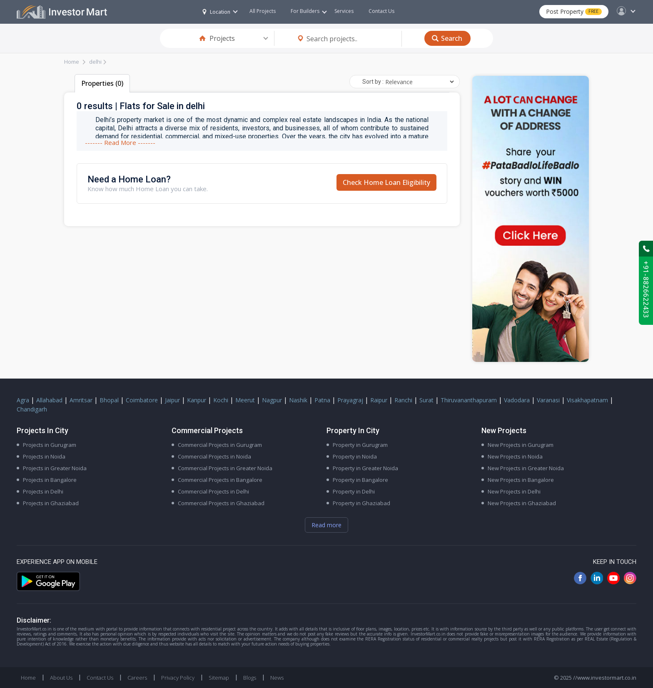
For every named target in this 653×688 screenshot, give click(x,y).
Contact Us (381, 11)
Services (344, 11)
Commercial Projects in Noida (214, 456)
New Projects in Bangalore (521, 480)
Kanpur (196, 400)
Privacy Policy (177, 677)
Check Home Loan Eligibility (386, 182)
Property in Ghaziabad (361, 503)
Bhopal (109, 400)
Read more (326, 525)
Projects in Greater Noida (55, 468)
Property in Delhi (354, 491)
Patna (322, 400)
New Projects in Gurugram (520, 445)
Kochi (220, 400)
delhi (95, 61)
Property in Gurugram (360, 445)
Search (451, 38)
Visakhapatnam (587, 400)
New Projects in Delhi (514, 491)
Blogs (249, 677)
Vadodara (517, 400)
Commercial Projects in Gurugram (220, 445)
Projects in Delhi (43, 491)
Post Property (574, 11)
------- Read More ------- (120, 142)
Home (71, 61)
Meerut (245, 400)
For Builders (309, 11)
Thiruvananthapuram (469, 400)
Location (216, 11)
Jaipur (172, 400)
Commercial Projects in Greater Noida (225, 468)
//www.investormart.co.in (604, 677)
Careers (137, 677)
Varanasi (548, 400)
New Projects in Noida (515, 456)
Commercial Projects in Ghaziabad (221, 503)
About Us (61, 677)
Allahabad (49, 400)
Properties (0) (102, 83)
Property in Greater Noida (365, 468)
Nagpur (272, 400)
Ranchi (403, 400)
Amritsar (81, 400)
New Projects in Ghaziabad (522, 503)
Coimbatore (142, 400)
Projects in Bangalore (50, 480)
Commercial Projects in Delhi (213, 491)
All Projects (262, 11)
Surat (426, 400)
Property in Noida (355, 456)
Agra (23, 400)
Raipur (378, 400)
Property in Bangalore (360, 480)
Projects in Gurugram (49, 445)
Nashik (298, 400)
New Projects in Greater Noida (526, 468)
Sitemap (219, 677)
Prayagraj (350, 400)
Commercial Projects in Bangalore (220, 480)
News (277, 677)
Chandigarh (32, 409)
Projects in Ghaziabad (51, 503)
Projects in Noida (44, 456)
